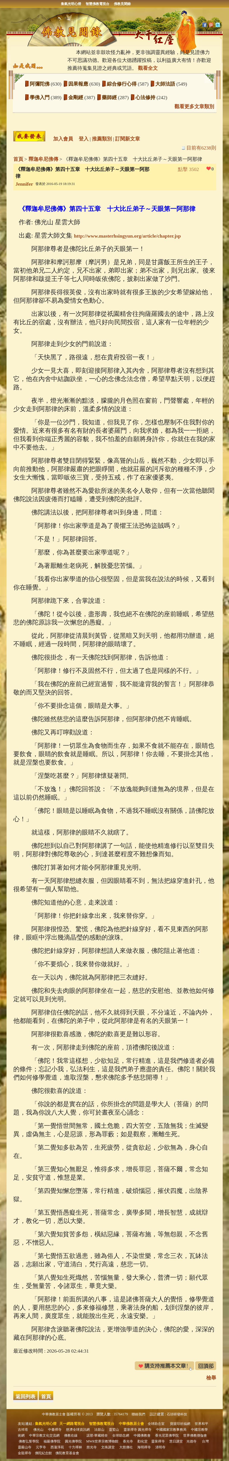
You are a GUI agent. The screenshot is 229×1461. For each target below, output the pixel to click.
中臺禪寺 (55, 1429)
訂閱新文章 (127, 139)
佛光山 (38, 1429)
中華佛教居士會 (54, 1414)
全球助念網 (120, 1435)
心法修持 (146, 97)
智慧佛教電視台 (97, 4)
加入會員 (63, 139)
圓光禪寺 (144, 1429)
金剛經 (76, 97)
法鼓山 (99, 1429)
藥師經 (110, 97)
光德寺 (191, 1441)
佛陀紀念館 (43, 1453)
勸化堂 (142, 1441)
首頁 (18, 159)
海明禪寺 (144, 1447)
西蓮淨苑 (57, 1447)
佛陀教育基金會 (67, 1453)
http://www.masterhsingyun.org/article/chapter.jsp (127, 236)
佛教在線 (71, 1435)
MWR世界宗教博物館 (102, 1441)
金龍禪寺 (24, 1453)
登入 (84, 139)
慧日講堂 (176, 1441)
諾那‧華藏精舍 (97, 1435)
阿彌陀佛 (40, 84)
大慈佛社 (126, 1447)
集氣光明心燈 (71, 4)
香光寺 (128, 1441)
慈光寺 (92, 1447)
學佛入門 (40, 97)
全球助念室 (156, 1424)
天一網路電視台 (72, 1424)
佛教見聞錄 (122, 4)
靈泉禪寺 (130, 1429)
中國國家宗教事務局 (171, 1429)
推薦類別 (102, 139)
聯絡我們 (138, 1414)
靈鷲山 (114, 1429)
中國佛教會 (142, 1435)
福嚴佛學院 (52, 1441)
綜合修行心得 (122, 84)
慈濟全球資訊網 (78, 1429)
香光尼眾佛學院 (167, 1435)
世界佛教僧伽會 (195, 1435)
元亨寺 (41, 1447)
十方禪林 (75, 1447)
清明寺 (160, 1447)
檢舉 (211, 1378)
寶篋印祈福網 (180, 1424)
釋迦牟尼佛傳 (43, 159)
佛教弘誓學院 (29, 1441)
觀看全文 (148, 68)
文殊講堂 (108, 1447)
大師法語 (165, 84)
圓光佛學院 (73, 1441)
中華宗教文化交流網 (44, 1435)
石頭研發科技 (177, 1414)
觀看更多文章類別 (194, 106)
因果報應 (78, 84)
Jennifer (24, 184)
